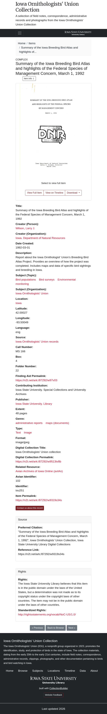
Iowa (19, 303)
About (94, 670)
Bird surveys (47, 279)
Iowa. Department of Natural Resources (40, 238)
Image (28, 432)
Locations (54, 670)
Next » (71, 628)
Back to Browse (55, 628)
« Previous (37, 628)
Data (83, 670)
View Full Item (34, 192)
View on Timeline (54, 192)
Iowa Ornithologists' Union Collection (47, 7)
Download (72, 192)
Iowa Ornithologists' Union (32, 293)
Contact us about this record (30, 508)
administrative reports (29, 423)
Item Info (29, 78)
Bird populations (26, 279)
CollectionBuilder (58, 688)
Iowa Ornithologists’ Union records (37, 341)
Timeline (70, 670)
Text (18, 432)
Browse (22, 670)
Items (32, 43)
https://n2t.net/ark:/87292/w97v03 (36, 380)
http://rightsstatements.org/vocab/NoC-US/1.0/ (47, 614)
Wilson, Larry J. (25, 228)
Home (21, 43)
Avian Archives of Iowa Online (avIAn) (39, 471)
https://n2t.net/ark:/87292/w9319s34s (39, 500)
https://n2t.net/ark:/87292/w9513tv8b (38, 461)
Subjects (37, 670)
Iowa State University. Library (34, 403)
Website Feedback (53, 695)
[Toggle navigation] (20, 33)
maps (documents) (57, 423)
